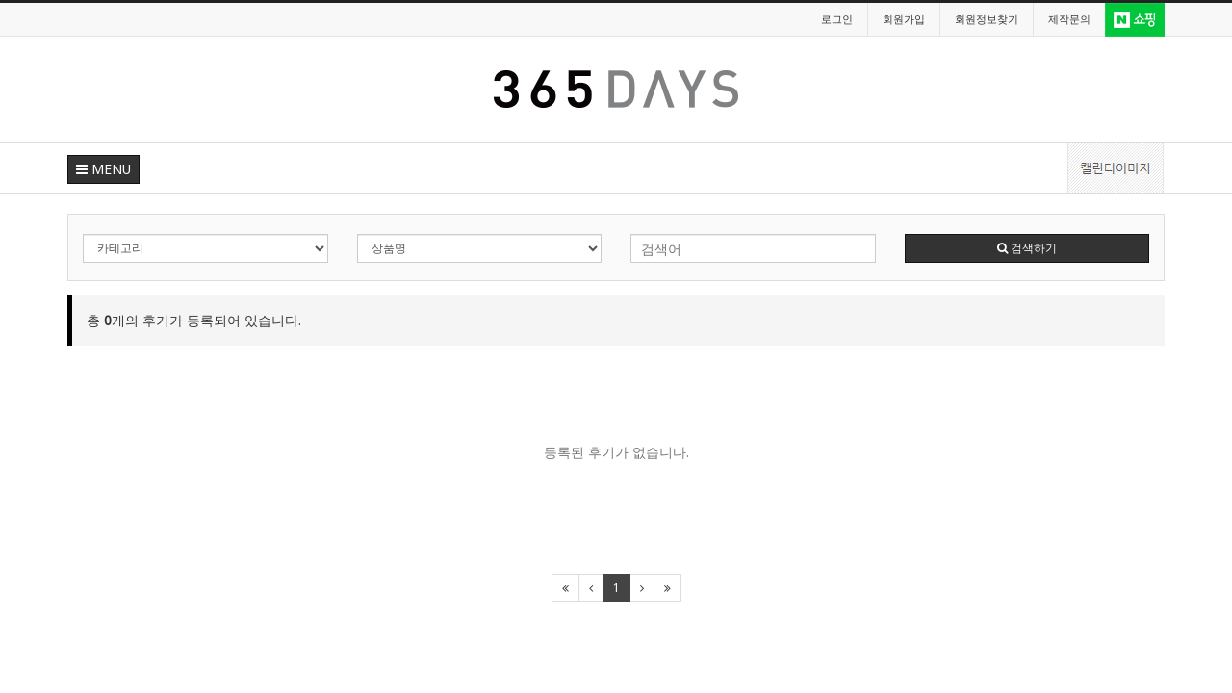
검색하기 (1027, 248)
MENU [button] (103, 169)
